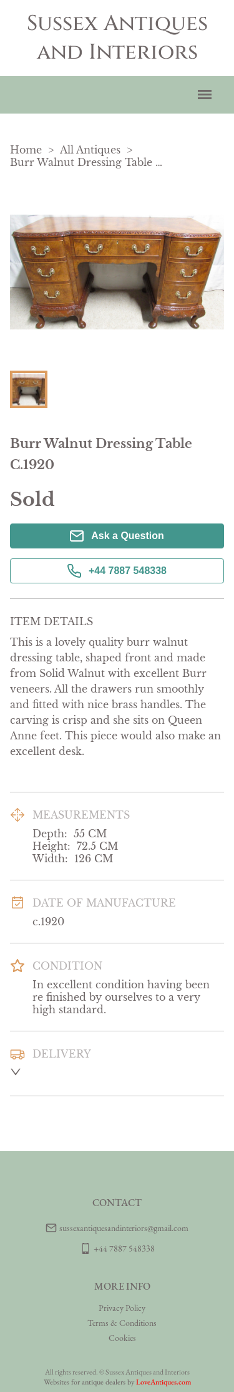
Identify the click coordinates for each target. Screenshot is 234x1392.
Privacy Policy (122, 1307)
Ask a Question (116, 536)
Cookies (122, 1337)
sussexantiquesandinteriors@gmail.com (123, 1228)
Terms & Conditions (122, 1322)
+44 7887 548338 (117, 571)
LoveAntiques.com (163, 1382)
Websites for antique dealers (84, 1382)
